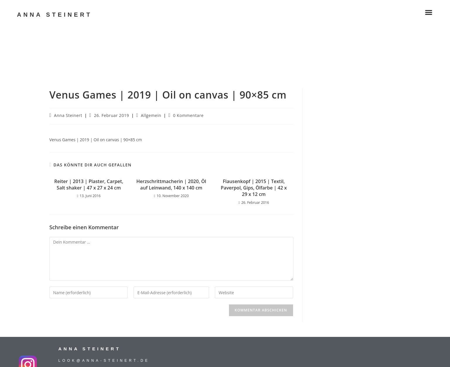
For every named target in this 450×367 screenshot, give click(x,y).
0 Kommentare (188, 115)
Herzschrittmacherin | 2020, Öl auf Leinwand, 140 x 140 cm (171, 184)
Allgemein (151, 115)
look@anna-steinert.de (104, 361)
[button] (428, 12)
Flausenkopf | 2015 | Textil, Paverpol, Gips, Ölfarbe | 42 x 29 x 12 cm (254, 188)
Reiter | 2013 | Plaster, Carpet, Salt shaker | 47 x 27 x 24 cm (88, 184)
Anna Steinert (68, 115)
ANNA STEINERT (54, 14)
